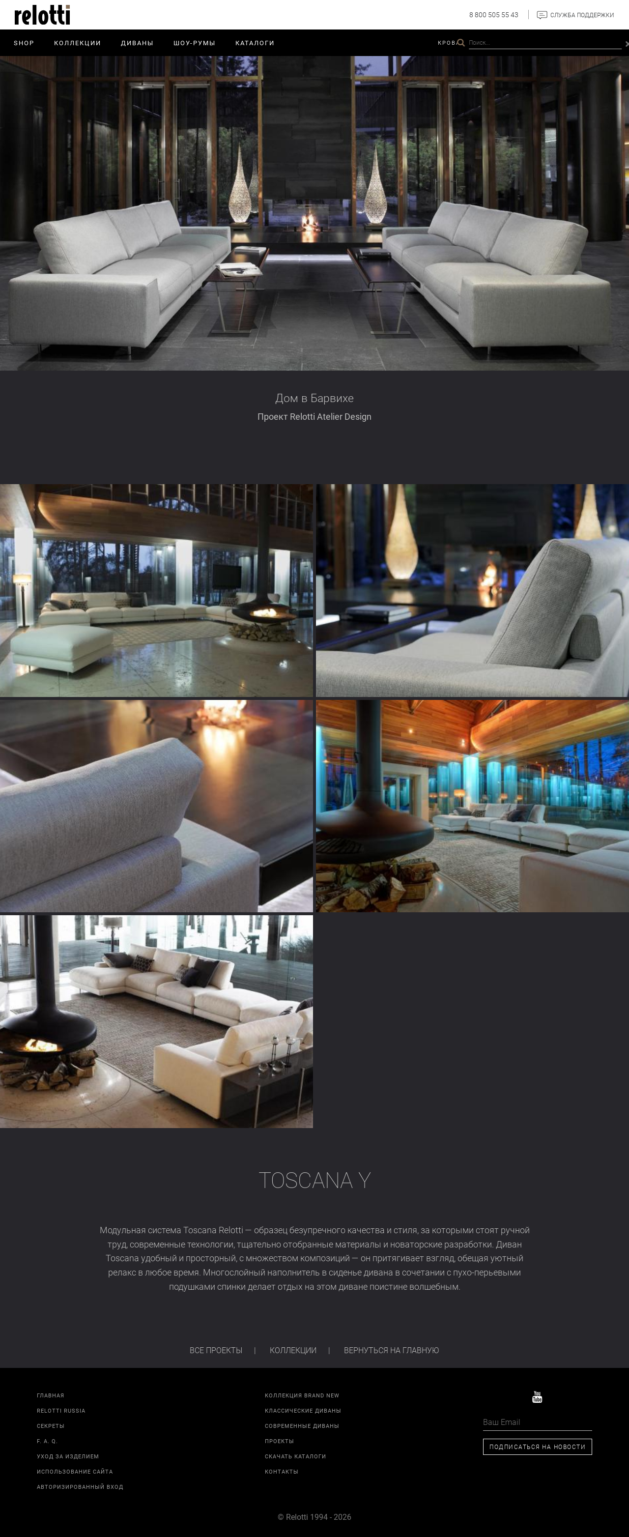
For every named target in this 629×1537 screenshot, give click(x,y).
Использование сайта (75, 1471)
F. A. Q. (47, 1441)
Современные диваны (302, 1425)
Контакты (579, 42)
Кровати (453, 42)
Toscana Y (314, 1179)
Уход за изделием (68, 1456)
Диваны (137, 42)
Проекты (495, 42)
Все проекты (216, 1350)
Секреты (51, 1425)
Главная (50, 1395)
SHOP (24, 42)
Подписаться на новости (537, 1446)
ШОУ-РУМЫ (194, 42)
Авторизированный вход (80, 1486)
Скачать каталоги (295, 1456)
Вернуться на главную (391, 1350)
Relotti (536, 42)
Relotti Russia (61, 1410)
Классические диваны (303, 1410)
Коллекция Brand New (302, 1395)
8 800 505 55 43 (493, 14)
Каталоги (255, 42)
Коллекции (77, 42)
